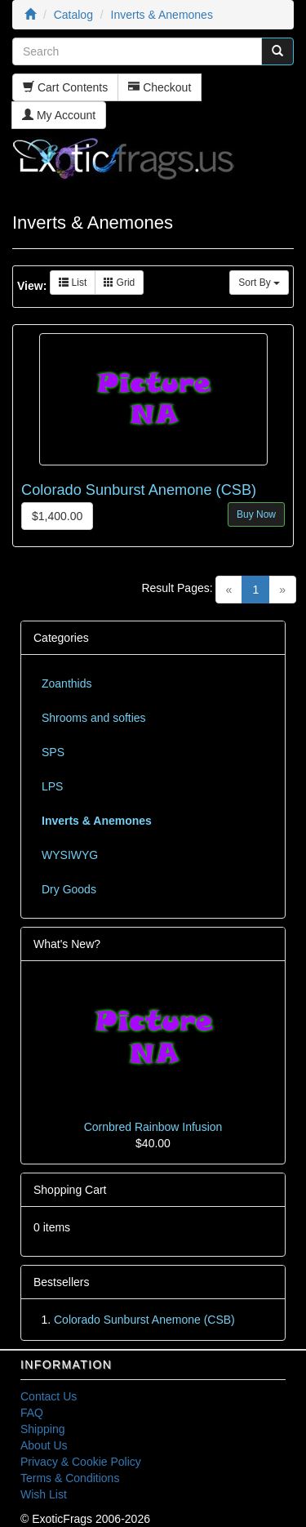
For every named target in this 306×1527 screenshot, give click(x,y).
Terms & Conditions (69, 1478)
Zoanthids (66, 683)
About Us (44, 1445)
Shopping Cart (70, 1189)
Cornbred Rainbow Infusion (153, 1126)
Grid (119, 282)
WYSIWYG (70, 854)
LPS (52, 786)
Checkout (159, 87)
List (72, 282)
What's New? (66, 943)
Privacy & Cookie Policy (80, 1461)
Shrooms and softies (94, 717)
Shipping (42, 1429)
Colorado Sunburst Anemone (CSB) (138, 490)
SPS (53, 752)
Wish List (43, 1494)
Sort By (259, 282)
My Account (58, 115)
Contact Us (48, 1396)
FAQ (31, 1412)
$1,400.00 (57, 516)
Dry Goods (69, 889)
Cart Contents (65, 87)
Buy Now (256, 514)
